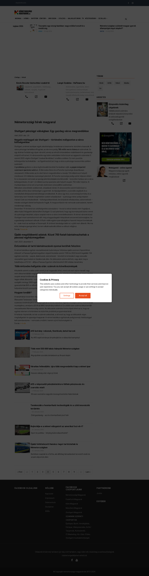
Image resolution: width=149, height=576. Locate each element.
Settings (66, 296)
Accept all (83, 296)
